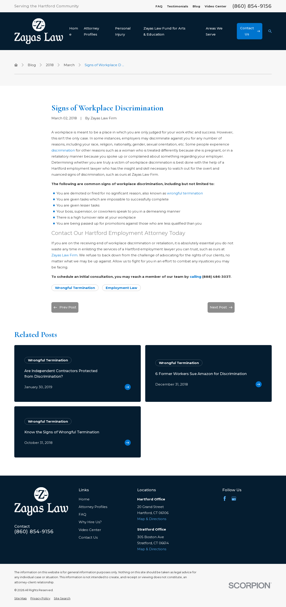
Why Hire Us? (90, 522)
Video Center (215, 6)
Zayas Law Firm (64, 255)
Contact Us (88, 537)
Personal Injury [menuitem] (123, 31)
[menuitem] (20, 598)
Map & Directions (151, 519)
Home (84, 499)
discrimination (63, 150)
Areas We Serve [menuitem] (214, 31)
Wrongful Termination (75, 288)
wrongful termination (185, 193)
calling (195, 276)
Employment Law (121, 288)
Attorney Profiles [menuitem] (91, 31)
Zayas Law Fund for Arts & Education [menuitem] (164, 31)
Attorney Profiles (93, 507)
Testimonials (177, 6)
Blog (196, 6)
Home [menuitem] (73, 31)
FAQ (159, 6)
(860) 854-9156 (252, 6)
